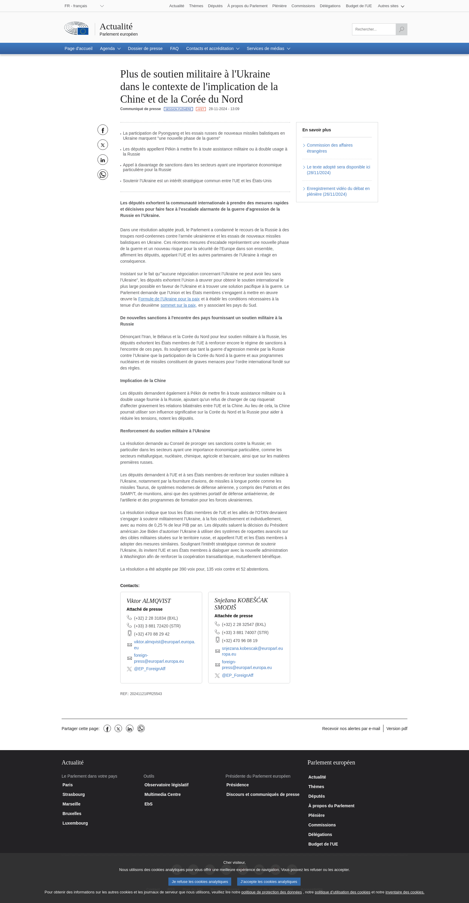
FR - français (76, 6)
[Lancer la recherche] (401, 29)
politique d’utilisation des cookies (343, 897)
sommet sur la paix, (179, 305)
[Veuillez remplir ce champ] (379, 29)
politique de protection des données (271, 897)
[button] (391, 6)
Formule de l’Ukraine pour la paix (169, 299)
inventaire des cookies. (405, 897)
